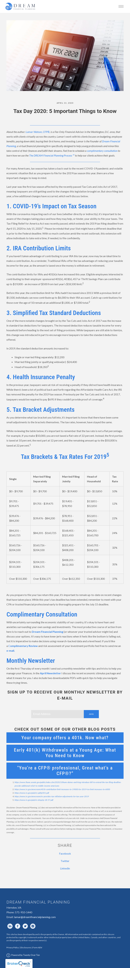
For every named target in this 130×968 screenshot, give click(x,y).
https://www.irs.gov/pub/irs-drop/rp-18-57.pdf (34, 800)
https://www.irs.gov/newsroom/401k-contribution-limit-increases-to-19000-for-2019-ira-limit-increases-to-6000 (62, 789)
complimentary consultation (102, 150)
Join (91, 714)
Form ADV (37, 947)
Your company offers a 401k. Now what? (65, 737)
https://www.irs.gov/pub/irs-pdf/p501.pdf (32, 793)
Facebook (65, 853)
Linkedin (65, 868)
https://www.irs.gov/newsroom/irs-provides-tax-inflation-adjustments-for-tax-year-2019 (52, 796)
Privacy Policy (12, 947)
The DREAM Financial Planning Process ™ (51, 155)
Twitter (65, 860)
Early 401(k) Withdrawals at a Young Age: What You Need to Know (65, 752)
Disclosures (25, 947)
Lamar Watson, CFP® (38, 131)
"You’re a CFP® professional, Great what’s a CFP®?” (65, 770)
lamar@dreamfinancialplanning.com (35, 917)
